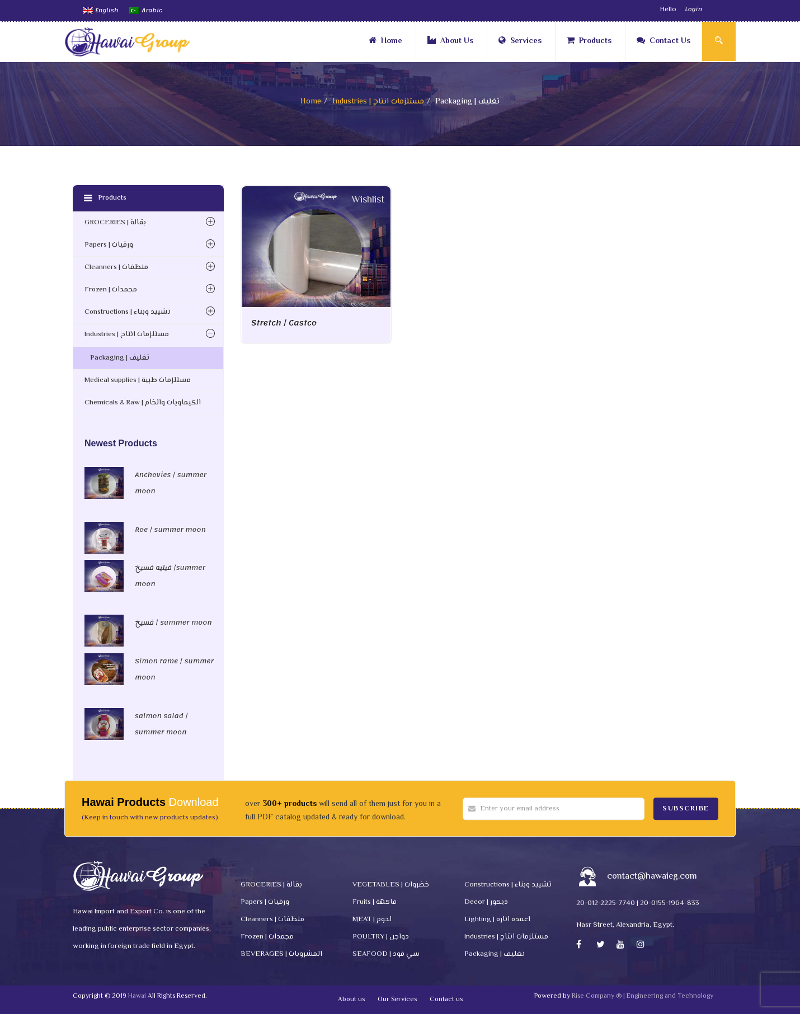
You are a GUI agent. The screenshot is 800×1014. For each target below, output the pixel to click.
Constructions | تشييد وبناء (127, 312)
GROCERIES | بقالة (115, 222)
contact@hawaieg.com (652, 877)
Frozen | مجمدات (110, 289)
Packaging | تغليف (119, 358)
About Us (450, 41)
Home (385, 41)
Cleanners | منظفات (116, 267)
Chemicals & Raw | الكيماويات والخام (142, 402)
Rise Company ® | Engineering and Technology (642, 996)
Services (520, 41)
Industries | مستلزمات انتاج (378, 102)
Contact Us (663, 41)
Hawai (137, 996)
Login (693, 9)
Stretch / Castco (284, 323)
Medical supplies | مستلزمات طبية (137, 380)
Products (589, 41)
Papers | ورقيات (108, 245)
